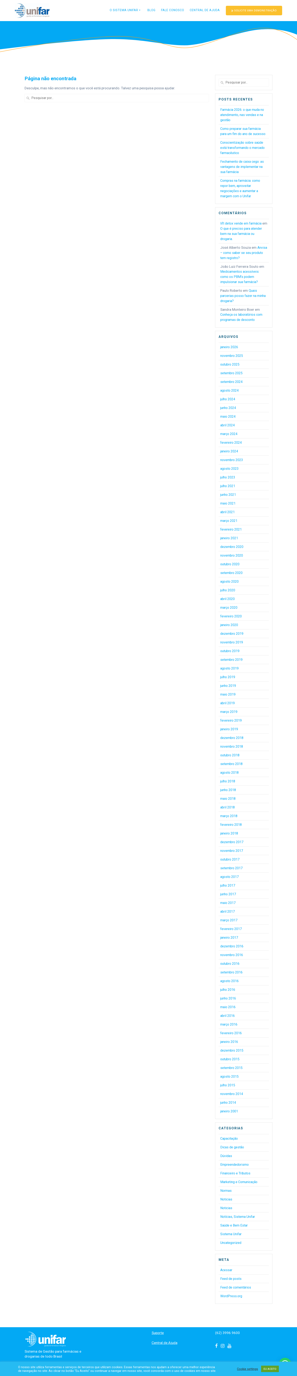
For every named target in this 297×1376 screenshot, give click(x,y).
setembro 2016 (231, 972)
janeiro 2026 (229, 347)
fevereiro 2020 (231, 616)
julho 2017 (227, 885)
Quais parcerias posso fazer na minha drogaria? (243, 296)
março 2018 (228, 816)
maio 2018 (228, 799)
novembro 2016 (231, 955)
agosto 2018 (229, 773)
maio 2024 (228, 416)
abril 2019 (227, 703)
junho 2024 (228, 408)
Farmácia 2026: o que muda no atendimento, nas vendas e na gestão (242, 115)
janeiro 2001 (229, 1111)
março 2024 (228, 434)
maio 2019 (228, 694)
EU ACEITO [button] (270, 1368)
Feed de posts (231, 1279)
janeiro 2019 (229, 729)
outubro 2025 (229, 364)
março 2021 (228, 521)
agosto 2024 (229, 390)
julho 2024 (227, 399)
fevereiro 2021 (231, 529)
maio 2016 (228, 1007)
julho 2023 (227, 477)
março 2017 (228, 920)
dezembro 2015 (231, 1050)
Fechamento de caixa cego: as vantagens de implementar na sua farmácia (242, 167)
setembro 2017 (231, 868)
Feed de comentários (235, 1287)
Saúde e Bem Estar (234, 1225)
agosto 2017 (229, 877)
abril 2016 (227, 1016)
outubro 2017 (229, 859)
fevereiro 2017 (231, 929)
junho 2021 (228, 495)
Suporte (158, 1333)
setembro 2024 (231, 382)
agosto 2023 (229, 469)
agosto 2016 (229, 981)
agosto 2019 (229, 668)
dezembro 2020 (231, 547)
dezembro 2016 (231, 946)
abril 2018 (227, 807)
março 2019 (228, 712)
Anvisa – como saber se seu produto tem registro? (243, 253)
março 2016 (228, 1024)
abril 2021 (227, 512)
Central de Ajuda (205, 10)
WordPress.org (231, 1296)
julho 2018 (227, 781)
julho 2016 (227, 990)
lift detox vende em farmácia (241, 223)
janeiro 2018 (229, 833)
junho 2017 (228, 894)
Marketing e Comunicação (238, 1182)
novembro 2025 (231, 356)
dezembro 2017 (231, 842)
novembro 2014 (231, 1094)
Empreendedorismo (234, 1165)
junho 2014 (228, 1103)
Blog (151, 10)
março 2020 (228, 608)
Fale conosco (172, 10)
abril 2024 (227, 425)
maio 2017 (228, 903)
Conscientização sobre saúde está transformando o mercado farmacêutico (242, 148)
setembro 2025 (231, 373)
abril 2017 (227, 911)
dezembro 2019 (231, 634)
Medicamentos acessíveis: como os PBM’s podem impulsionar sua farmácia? (239, 277)
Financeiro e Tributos (235, 1173)
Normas (226, 1191)
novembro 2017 (231, 851)
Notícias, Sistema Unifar (237, 1217)
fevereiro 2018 (231, 825)
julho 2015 (227, 1085)
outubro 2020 (229, 564)
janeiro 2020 (229, 625)
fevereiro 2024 (231, 443)
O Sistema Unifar (124, 10)
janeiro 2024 (229, 451)
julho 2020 (227, 590)
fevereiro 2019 (231, 720)
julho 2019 (227, 677)
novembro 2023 (231, 460)
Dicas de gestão (232, 1147)
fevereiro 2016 (231, 1033)
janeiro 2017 (229, 938)
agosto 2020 (229, 581)
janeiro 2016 (229, 1042)
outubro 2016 (229, 964)
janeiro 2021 (229, 538)
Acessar (226, 1270)
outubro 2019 (229, 651)
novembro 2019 (231, 642)
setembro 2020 (231, 573)
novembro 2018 (231, 746)
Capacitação (229, 1138)
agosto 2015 (229, 1076)
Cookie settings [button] (247, 1369)
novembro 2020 (231, 555)
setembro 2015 (231, 1068)
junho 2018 (228, 790)
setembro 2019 (231, 660)
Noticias (226, 1199)
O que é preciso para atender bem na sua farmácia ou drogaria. (241, 234)
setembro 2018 (231, 764)
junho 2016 (228, 998)
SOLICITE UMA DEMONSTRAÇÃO (254, 11)
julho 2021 (227, 486)
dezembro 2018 (231, 738)
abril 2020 (227, 599)
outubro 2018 (229, 755)
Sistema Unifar (231, 1234)
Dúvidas (226, 1156)
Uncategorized (230, 1243)
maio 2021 (228, 503)
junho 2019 (228, 686)
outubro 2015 (229, 1059)
